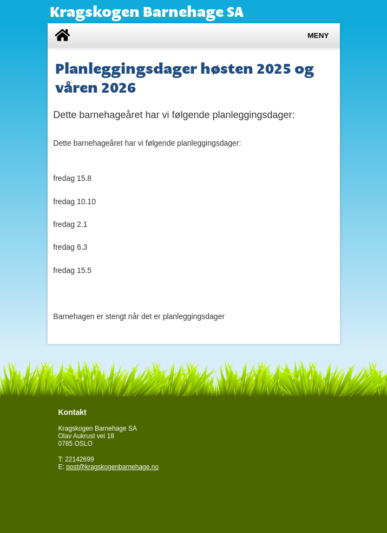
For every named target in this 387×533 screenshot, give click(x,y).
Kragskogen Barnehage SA (147, 11)
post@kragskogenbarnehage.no (112, 467)
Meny (318, 35)
